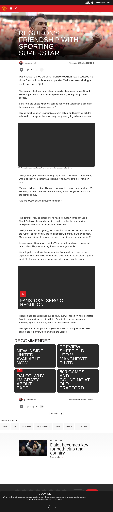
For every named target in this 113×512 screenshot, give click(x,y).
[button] (10, 8)
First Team (26, 426)
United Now (82, 426)
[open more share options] (42, 70)
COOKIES (45, 494)
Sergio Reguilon (43, 426)
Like (14, 426)
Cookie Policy (57, 499)
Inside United (83, 91)
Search (69, 426)
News (5, 426)
